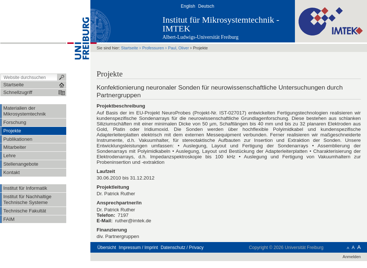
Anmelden (351, 256)
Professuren (153, 48)
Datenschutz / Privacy (182, 247)
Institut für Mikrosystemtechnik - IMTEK (220, 24)
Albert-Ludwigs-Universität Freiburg (200, 37)
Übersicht (106, 247)
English (188, 6)
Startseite (129, 48)
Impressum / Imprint (138, 247)
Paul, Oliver (178, 48)
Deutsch (206, 6)
